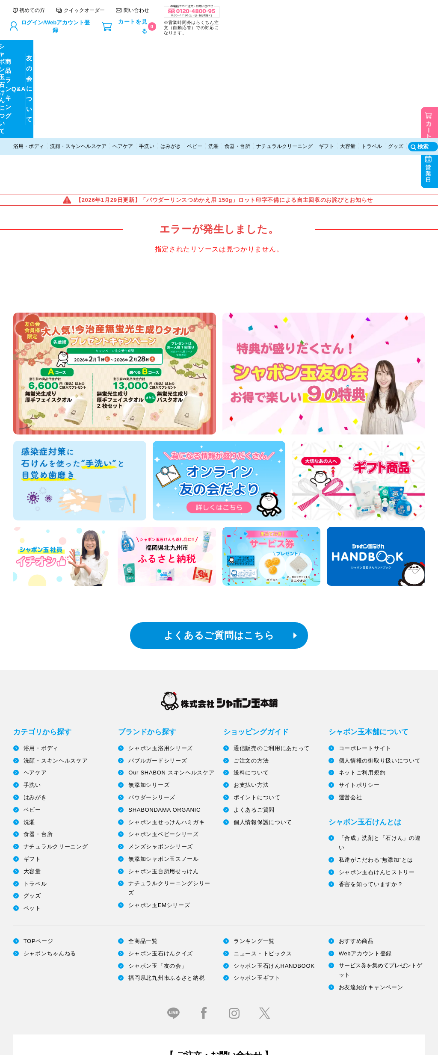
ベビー (194, 67)
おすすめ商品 (356, 824)
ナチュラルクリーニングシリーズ (169, 771)
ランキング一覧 (254, 824)
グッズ (395, 67)
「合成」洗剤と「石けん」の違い (380, 726)
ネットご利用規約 (362, 656)
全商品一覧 (143, 824)
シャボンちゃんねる (50, 836)
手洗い (146, 67)
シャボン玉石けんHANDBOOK (274, 849)
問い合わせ (309, 12)
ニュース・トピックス (263, 836)
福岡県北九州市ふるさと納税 (166, 861)
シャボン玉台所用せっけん (163, 754)
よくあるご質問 (254, 693)
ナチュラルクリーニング (284, 67)
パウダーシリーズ (151, 680)
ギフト (326, 67)
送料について (251, 656)
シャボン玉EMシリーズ (159, 788)
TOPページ (38, 824)
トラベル (371, 67)
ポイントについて (257, 680)
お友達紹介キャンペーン (371, 870)
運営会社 (350, 680)
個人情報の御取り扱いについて (380, 644)
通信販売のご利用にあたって (272, 631)
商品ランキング (168, 50)
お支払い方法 (251, 668)
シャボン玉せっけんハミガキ (166, 705)
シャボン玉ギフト (257, 861)
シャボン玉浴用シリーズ (160, 631)
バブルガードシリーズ (157, 644)
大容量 (347, 67)
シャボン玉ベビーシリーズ (163, 718)
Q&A (270, 50)
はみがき (170, 67)
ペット (32, 791)
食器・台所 (237, 67)
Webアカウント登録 (365, 836)
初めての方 (204, 12)
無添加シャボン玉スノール (163, 742)
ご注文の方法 (251, 644)
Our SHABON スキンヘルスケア (171, 656)
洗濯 (213, 67)
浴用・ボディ (28, 67)
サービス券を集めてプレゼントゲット (380, 853)
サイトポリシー (359, 668)
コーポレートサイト (365, 631)
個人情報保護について (263, 705)
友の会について (373, 51)
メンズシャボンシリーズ (160, 730)
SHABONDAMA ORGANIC (164, 693)
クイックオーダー (257, 12)
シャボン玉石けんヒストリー (377, 755)
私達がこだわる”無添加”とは (376, 743)
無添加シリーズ (148, 668)
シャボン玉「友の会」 (157, 849)
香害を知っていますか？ (371, 767)
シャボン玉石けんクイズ (160, 836)
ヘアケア (122, 67)
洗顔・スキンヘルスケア (78, 67)
